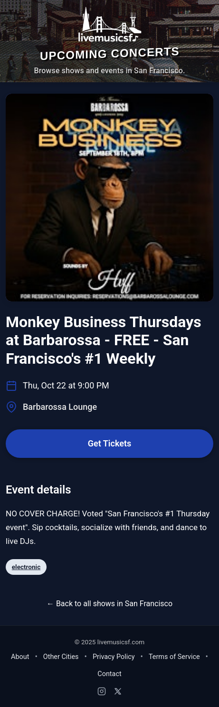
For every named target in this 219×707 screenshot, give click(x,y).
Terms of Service (174, 657)
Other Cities (61, 657)
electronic (26, 567)
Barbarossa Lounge (60, 407)
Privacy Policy (114, 657)
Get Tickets (109, 443)
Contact (109, 674)
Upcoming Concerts (110, 53)
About (20, 657)
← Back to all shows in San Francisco (109, 603)
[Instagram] (101, 691)
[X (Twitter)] (118, 691)
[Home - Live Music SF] (109, 24)
